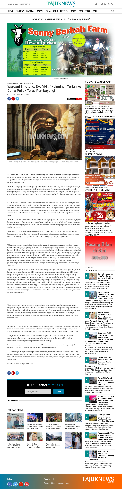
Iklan (67, 483)
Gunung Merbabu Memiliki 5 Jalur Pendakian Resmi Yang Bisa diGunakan (106, 418)
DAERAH (40, 11)
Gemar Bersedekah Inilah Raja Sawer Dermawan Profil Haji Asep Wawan (106, 277)
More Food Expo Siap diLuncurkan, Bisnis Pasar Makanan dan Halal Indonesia (106, 399)
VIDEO (87, 11)
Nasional (23, 83)
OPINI (95, 11)
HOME (10, 11)
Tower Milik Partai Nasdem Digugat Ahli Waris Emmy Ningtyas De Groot (106, 381)
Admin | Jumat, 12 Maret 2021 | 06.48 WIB (18, 94)
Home (9, 83)
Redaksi (47, 483)
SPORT (73, 11)
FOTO (81, 11)
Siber (53, 483)
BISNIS (55, 11)
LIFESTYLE (64, 11)
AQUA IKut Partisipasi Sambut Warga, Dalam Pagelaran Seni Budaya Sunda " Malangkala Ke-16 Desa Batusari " (35, 429)
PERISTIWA (19, 11)
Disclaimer (60, 483)
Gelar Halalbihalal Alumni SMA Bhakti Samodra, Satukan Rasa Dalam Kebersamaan (14, 447)
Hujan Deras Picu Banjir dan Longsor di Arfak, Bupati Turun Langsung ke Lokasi (53, 427)
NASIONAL (30, 11)
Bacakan (71, 99)
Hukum (15, 83)
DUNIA (48, 11)
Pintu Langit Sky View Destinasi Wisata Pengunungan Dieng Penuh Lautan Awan (106, 436)
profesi (30, 83)
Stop (79, 99)
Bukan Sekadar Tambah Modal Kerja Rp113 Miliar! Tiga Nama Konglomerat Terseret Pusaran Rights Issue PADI (72, 429)
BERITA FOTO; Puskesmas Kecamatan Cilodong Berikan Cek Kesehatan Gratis (99, 455)
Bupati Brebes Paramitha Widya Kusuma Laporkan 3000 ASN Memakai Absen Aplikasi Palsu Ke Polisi (34, 448)
